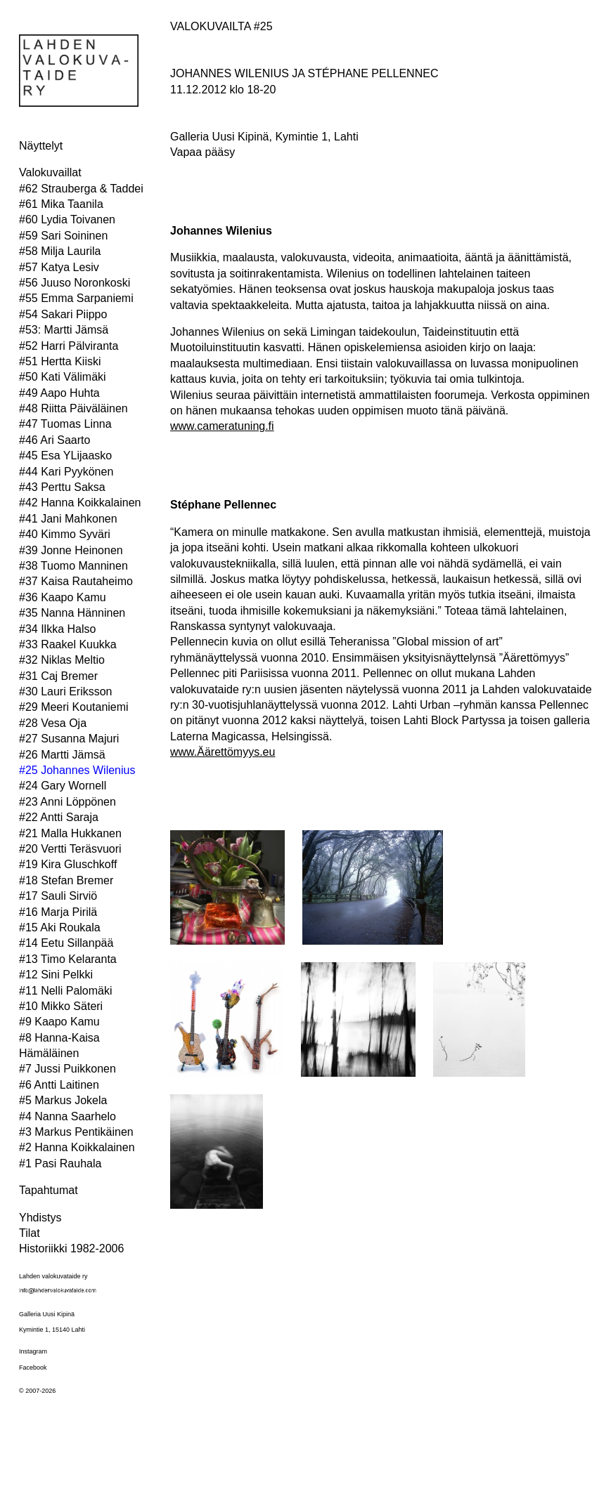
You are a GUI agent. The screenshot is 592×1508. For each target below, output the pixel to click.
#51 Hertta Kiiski (60, 361)
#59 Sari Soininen (63, 236)
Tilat (29, 1233)
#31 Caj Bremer (58, 676)
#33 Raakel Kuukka (68, 644)
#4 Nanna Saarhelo (67, 1116)
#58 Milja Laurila (60, 251)
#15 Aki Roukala (60, 927)
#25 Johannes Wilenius (77, 770)
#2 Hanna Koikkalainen (77, 1147)
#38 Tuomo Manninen (73, 566)
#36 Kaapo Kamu (62, 597)
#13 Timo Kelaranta (68, 959)
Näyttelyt (41, 146)
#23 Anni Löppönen (67, 802)
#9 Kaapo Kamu (59, 1022)
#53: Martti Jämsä (63, 330)
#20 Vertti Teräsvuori (70, 849)
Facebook (33, 1367)
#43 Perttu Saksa (62, 487)
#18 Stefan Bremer (66, 880)
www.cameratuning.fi (222, 426)
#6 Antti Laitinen (59, 1085)
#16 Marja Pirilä (58, 912)
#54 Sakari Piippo (63, 314)
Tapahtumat (48, 1190)
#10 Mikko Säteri (61, 1006)
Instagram (33, 1351)
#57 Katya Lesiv (59, 267)
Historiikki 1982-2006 (71, 1248)
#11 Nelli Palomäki (65, 991)
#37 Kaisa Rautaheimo (76, 581)
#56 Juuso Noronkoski (74, 283)
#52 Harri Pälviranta (68, 346)
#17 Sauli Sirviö (58, 896)
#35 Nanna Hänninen (72, 613)
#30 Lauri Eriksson (65, 691)
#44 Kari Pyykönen (66, 472)
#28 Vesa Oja (52, 723)
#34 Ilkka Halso (57, 629)
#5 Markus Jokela (63, 1100)
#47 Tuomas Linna (65, 424)
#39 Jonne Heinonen (71, 550)
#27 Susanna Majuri (69, 739)
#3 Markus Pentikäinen (76, 1132)
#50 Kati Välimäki (62, 377)
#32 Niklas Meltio (62, 660)
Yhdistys (40, 1218)
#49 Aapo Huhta (59, 393)
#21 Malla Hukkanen (70, 833)
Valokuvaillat (50, 172)
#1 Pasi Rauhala (60, 1163)
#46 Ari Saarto (54, 440)
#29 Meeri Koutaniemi (74, 707)
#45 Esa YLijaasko (65, 455)
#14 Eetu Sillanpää (66, 943)
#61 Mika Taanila (61, 204)
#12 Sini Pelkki (56, 975)
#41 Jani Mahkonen (68, 519)
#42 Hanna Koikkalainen (80, 503)
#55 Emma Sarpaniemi (76, 298)
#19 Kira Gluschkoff (68, 864)
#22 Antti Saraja (58, 817)
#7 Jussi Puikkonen (67, 1069)
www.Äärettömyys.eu (222, 752)
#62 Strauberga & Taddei (81, 189)
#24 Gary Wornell (62, 786)
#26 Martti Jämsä (62, 755)
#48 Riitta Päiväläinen (73, 408)
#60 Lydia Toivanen (67, 219)
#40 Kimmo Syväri (64, 534)
